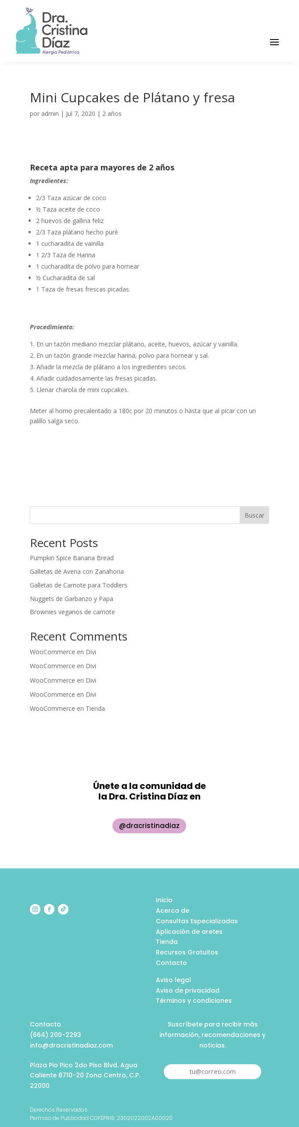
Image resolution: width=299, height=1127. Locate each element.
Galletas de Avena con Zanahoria (77, 571)
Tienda (95, 708)
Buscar (254, 515)
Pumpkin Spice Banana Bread (72, 558)
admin (50, 113)
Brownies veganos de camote (72, 612)
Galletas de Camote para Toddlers (78, 585)
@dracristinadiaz (149, 825)
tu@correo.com (212, 1071)
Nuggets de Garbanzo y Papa (71, 598)
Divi (91, 652)
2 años (112, 113)
